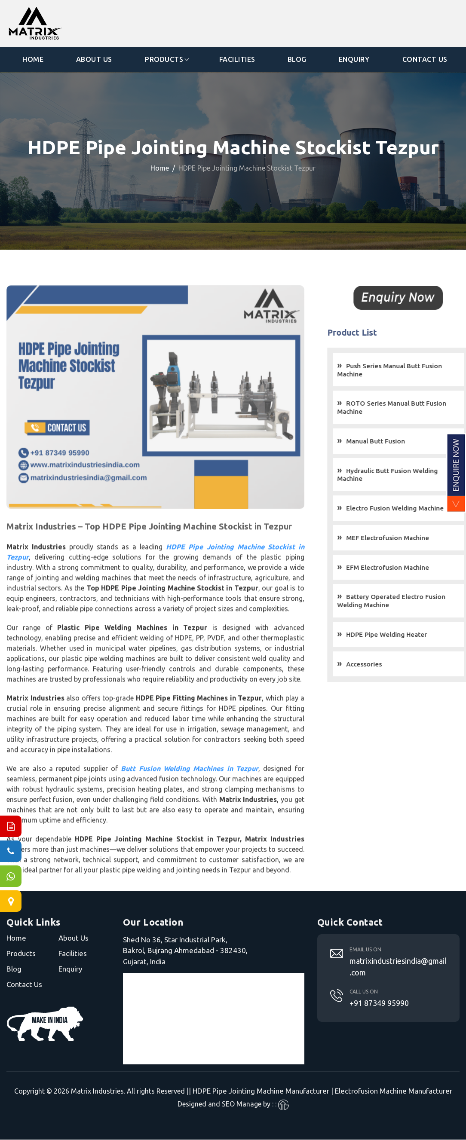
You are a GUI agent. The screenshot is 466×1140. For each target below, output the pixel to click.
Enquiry (354, 60)
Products (164, 60)
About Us (94, 60)
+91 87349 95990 (379, 1003)
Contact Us (425, 60)
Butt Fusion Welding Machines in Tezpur (189, 784)
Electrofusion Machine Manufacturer (393, 1091)
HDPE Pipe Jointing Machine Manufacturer (261, 1091)
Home (32, 60)
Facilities (237, 60)
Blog (297, 60)
